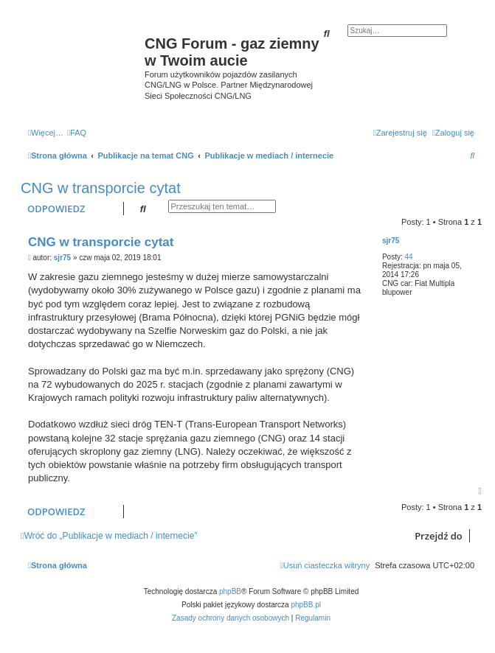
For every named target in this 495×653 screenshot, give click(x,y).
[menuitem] (76, 133)
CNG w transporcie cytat (101, 188)
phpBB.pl (306, 605)
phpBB (230, 591)
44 (408, 257)
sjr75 (390, 241)
